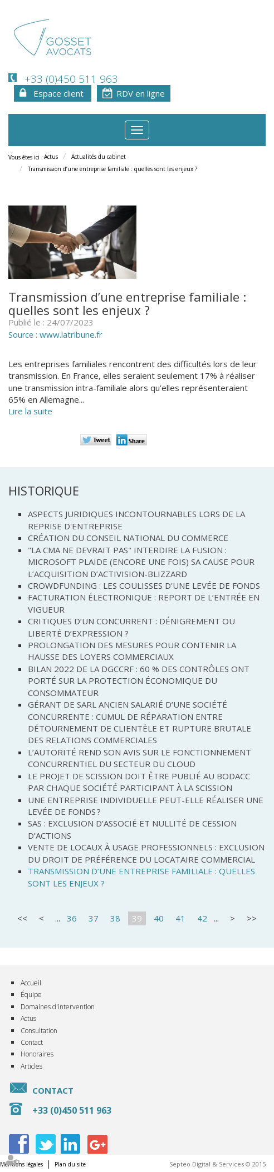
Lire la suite (30, 411)
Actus (51, 157)
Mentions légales (21, 1164)
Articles (31, 1066)
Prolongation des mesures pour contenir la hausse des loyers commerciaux (132, 650)
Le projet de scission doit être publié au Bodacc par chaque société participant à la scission (139, 781)
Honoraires (37, 1054)
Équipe (31, 994)
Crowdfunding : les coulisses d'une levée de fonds (144, 585)
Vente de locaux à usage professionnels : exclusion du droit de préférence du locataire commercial (146, 853)
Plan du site (70, 1164)
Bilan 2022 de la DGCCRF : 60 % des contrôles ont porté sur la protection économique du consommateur (138, 680)
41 (180, 918)
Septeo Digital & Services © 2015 (217, 1164)
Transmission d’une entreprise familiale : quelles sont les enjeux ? (112, 169)
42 (202, 918)
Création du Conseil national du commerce (128, 537)
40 (159, 918)
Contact (32, 1042)
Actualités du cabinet (98, 157)
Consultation (39, 1030)
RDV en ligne (140, 93)
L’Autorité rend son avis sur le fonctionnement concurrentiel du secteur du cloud (139, 758)
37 (94, 918)
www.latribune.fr (71, 334)
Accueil (31, 983)
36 (72, 918)
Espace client (58, 93)
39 (137, 918)
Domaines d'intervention (58, 1006)
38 (115, 918)
